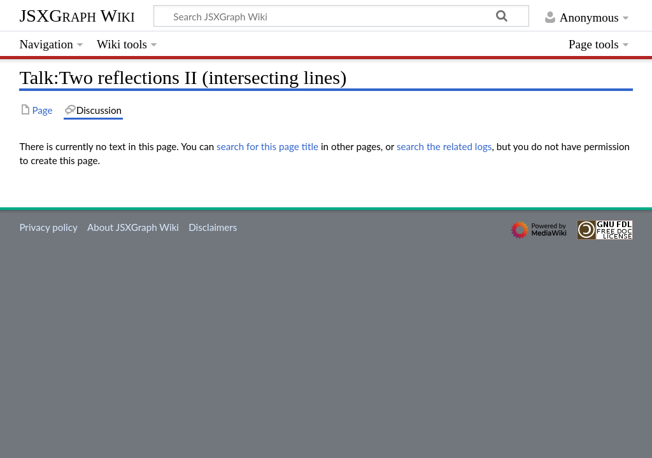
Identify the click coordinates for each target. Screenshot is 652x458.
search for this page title (267, 146)
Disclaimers (212, 227)
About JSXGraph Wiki (133, 227)
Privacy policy (48, 227)
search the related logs (444, 146)
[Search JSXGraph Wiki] (341, 16)
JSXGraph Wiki (76, 15)
